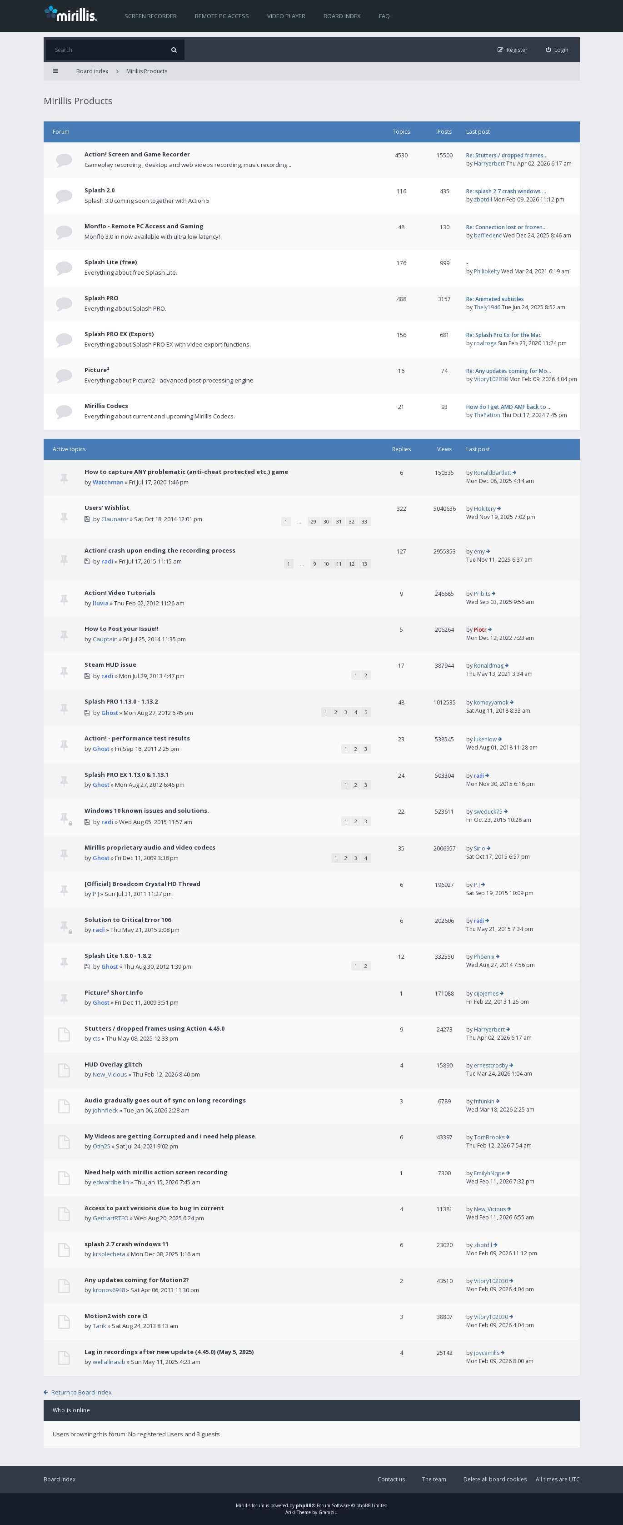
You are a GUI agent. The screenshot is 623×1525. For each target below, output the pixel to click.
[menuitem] (557, 50)
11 (339, 563)
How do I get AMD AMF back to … (509, 407)
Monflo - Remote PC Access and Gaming (144, 226)
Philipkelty (487, 271)
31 (339, 521)
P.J (96, 894)
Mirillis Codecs (106, 406)
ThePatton (487, 415)
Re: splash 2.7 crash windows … (506, 191)
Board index (342, 16)
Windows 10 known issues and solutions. (147, 810)
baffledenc (488, 235)
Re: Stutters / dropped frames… (507, 155)
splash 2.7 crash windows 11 (127, 1244)
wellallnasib (109, 1362)
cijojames (486, 993)
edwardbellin (111, 1182)
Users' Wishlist (107, 507)
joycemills (486, 1353)
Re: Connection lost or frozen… (506, 227)
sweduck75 (488, 811)
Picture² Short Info (114, 992)
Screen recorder (151, 16)
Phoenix (484, 957)
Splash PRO (102, 298)
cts (96, 1038)
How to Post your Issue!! (122, 628)
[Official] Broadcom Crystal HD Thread (142, 884)
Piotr (480, 630)
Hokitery (485, 509)
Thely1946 (487, 307)
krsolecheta (109, 1254)
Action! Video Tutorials (120, 593)
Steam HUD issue (110, 664)
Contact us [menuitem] (391, 1479)
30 (326, 521)
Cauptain (105, 639)
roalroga (485, 343)
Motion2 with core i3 (116, 1316)
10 (326, 563)
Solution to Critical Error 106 (128, 920)
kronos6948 (109, 1290)
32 (351, 521)
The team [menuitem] (434, 1479)
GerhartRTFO (111, 1218)
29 (313, 521)
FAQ (384, 16)
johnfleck (105, 1110)
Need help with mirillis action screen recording (156, 1172)
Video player (286, 16)
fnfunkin (484, 1101)
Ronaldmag (488, 665)
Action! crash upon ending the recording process (160, 550)
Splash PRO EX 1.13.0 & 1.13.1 (127, 774)
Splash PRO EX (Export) (119, 334)
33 (364, 521)
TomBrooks (489, 1137)
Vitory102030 (491, 379)
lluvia (101, 603)
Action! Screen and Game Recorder (137, 154)
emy (479, 551)
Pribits (482, 594)
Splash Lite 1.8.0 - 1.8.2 (118, 955)
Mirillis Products (146, 71)
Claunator (115, 519)
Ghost (109, 713)
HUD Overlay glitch (113, 1064)
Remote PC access (222, 16)
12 (351, 563)
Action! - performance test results (137, 738)
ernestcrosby (491, 1065)
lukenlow (485, 739)
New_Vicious (110, 1074)
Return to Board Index (81, 1392)
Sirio (479, 848)
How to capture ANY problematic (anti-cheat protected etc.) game (186, 472)
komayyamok (491, 702)
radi (107, 561)
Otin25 (101, 1146)
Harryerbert (489, 163)
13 (364, 563)
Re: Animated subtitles (495, 299)
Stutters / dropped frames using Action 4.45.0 (154, 1028)
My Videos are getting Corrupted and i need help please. (171, 1136)
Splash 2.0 (100, 190)
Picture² (97, 370)
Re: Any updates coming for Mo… (508, 371)
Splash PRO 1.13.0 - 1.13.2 (121, 701)
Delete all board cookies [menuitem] (495, 1479)
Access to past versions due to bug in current (154, 1208)
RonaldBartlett (492, 473)
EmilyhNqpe (489, 1173)
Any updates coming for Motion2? (137, 1280)
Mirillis (243, 1505)
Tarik (99, 1326)
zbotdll (483, 199)
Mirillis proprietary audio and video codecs (150, 847)
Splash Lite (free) (111, 262)
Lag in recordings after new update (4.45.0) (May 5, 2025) (169, 1352)
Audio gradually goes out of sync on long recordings (165, 1100)
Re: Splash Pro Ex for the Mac (503, 335)
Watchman (108, 482)
